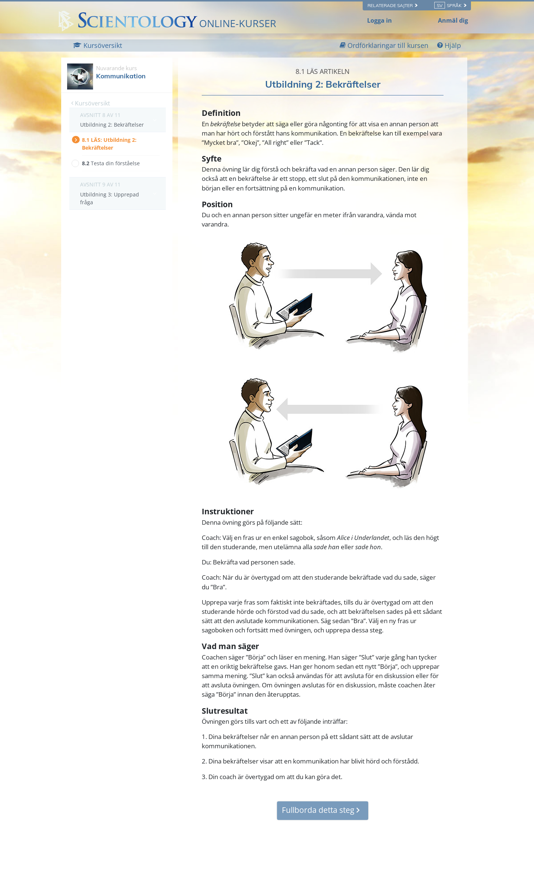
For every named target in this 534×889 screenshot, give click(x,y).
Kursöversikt (90, 103)
